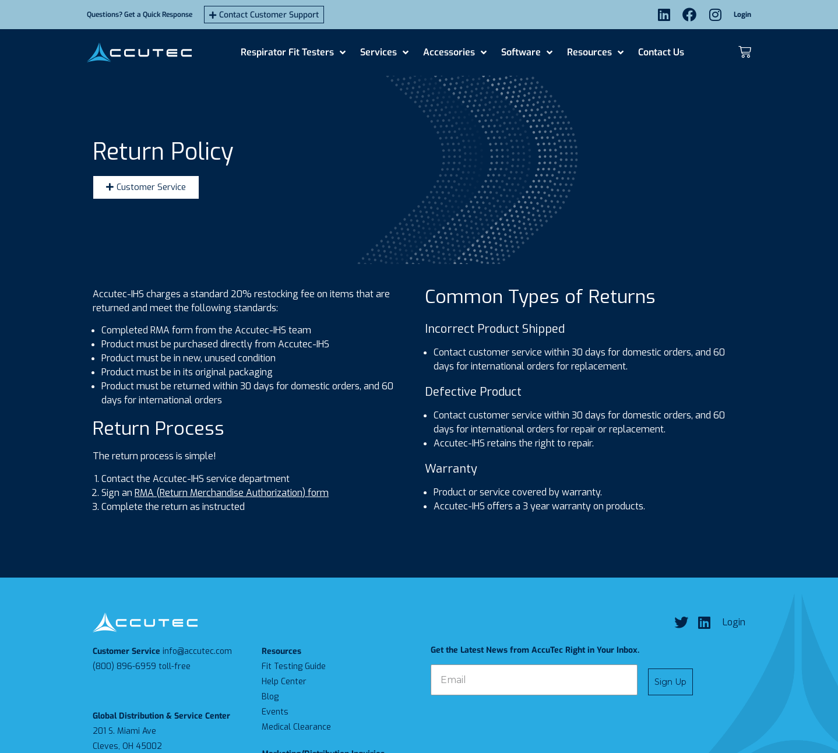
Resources (595, 52)
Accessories (455, 52)
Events (275, 711)
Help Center (284, 681)
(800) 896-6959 (124, 666)
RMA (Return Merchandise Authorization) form (232, 493)
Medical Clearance (296, 727)
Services (384, 52)
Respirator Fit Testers (293, 52)
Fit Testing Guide (294, 666)
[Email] (534, 679)
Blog (270, 696)
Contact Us (661, 52)
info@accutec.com (197, 651)
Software (526, 52)
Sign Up (670, 682)
